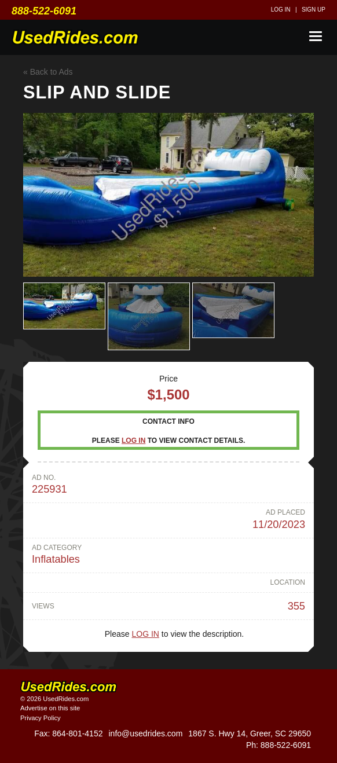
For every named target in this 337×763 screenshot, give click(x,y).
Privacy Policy (40, 717)
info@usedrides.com (145, 733)
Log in (281, 9)
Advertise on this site (50, 708)
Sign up (313, 9)
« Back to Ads (48, 71)
